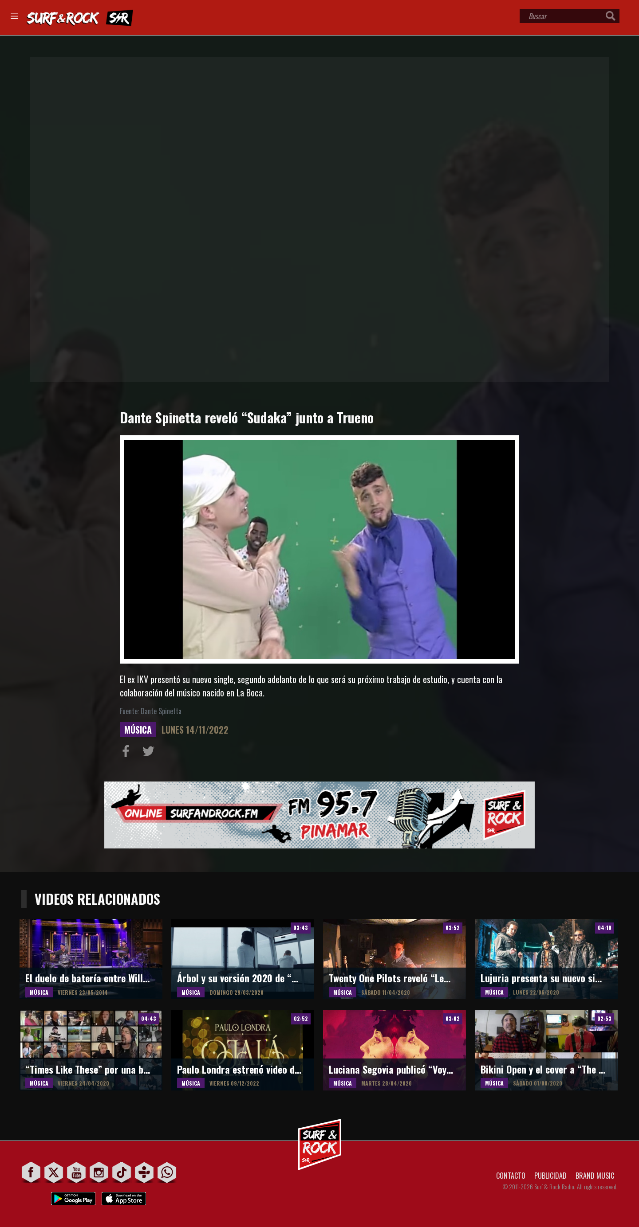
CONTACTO (510, 1175)
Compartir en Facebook (128, 753)
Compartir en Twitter (150, 753)
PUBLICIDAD (550, 1175)
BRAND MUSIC (595, 1175)
